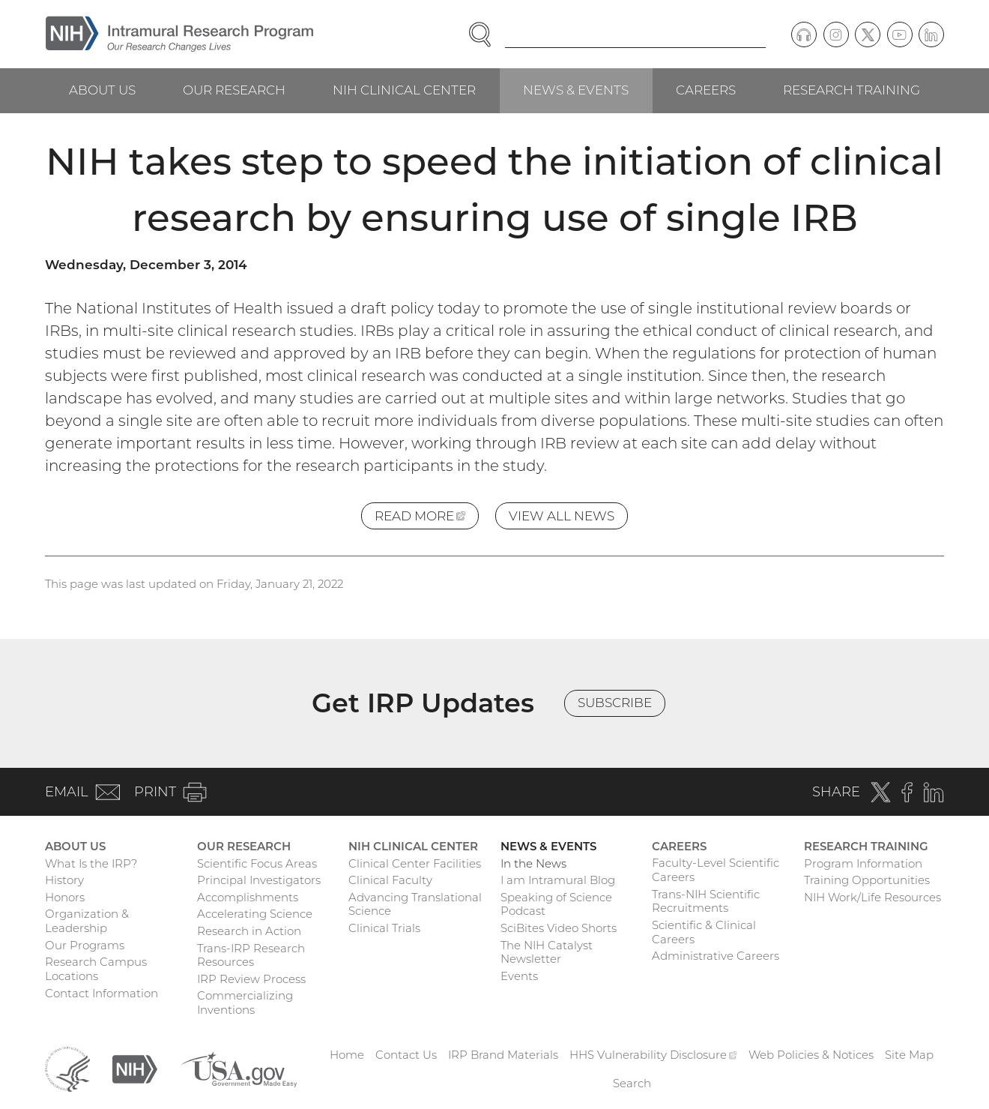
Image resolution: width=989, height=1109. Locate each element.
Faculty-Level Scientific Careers (715, 870)
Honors (65, 897)
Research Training (851, 89)
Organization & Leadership (87, 921)
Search (632, 1083)
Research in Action (249, 931)
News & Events (576, 89)
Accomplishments (247, 897)
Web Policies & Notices (811, 1055)
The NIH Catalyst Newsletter (546, 952)
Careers (706, 89)
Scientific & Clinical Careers (704, 932)
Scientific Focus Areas (257, 863)
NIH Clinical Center (404, 89)
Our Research (234, 89)
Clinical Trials (384, 928)
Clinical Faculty (390, 880)
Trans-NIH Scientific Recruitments (706, 901)
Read (427, 518)
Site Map (909, 1055)
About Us (102, 89)
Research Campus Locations (96, 969)
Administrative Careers (715, 956)
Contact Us (406, 1055)
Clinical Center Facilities (414, 863)
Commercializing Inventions (245, 1002)
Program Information (863, 863)
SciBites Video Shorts (558, 928)
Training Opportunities (867, 880)
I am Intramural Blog (557, 880)
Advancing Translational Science (415, 904)
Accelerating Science (254, 914)
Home (347, 1055)
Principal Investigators (259, 880)
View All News (561, 515)
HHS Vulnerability (653, 1055)
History (64, 880)
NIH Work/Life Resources (872, 897)
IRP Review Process (251, 979)
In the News (533, 863)
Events (519, 976)
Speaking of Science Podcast (556, 904)
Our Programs (84, 945)
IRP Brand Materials (503, 1055)
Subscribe (615, 702)
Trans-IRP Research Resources (251, 955)
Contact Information (101, 993)
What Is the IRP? (91, 863)
